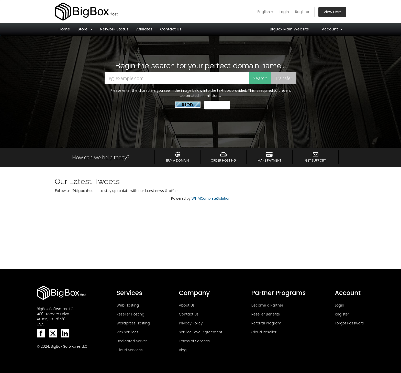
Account (332, 29)
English (266, 11)
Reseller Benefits (265, 314)
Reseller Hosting (130, 314)
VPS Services (127, 332)
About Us (187, 305)
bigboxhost (85, 190)
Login (284, 11)
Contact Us (170, 29)
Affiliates (144, 29)
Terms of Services (194, 341)
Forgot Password (349, 323)
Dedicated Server (131, 341)
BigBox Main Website (289, 29)
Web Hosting (127, 305)
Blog (182, 350)
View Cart (332, 12)
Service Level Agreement (200, 332)
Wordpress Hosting (133, 323)
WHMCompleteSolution (211, 198)
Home (64, 29)
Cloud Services (129, 350)
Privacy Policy (191, 323)
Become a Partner (267, 305)
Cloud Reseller (263, 332)
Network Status (114, 29)
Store (85, 29)
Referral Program (266, 323)
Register (302, 11)
